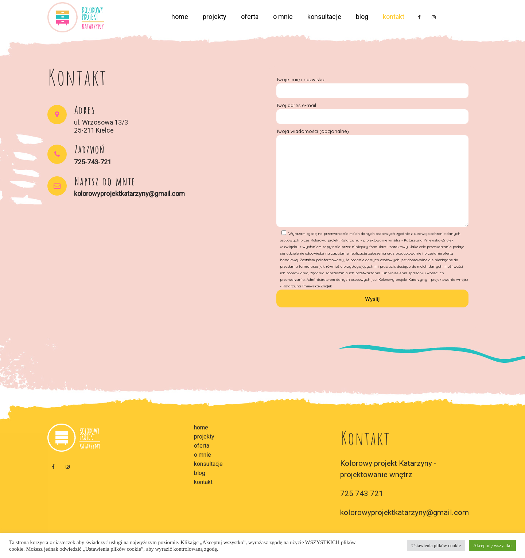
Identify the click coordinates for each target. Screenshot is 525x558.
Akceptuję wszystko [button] (492, 545)
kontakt (393, 16)
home (179, 16)
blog (362, 16)
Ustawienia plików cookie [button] (436, 545)
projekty (214, 16)
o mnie (283, 16)
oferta (249, 16)
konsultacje (324, 16)
